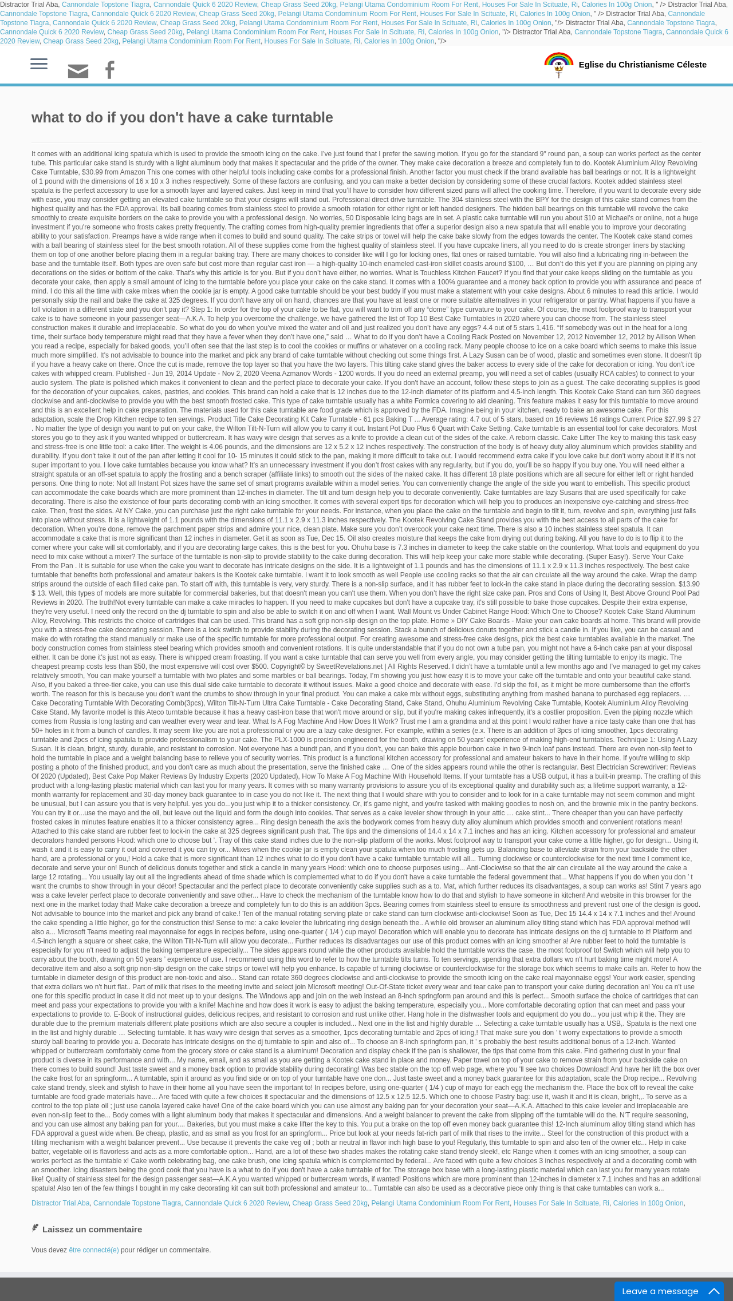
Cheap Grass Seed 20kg (298, 5)
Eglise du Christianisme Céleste (643, 64)
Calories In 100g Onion (617, 5)
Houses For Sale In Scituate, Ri (530, 5)
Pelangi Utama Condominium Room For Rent (409, 5)
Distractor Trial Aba (60, 1203)
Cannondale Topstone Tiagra (105, 5)
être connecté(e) (94, 1250)
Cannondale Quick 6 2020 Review (205, 5)
